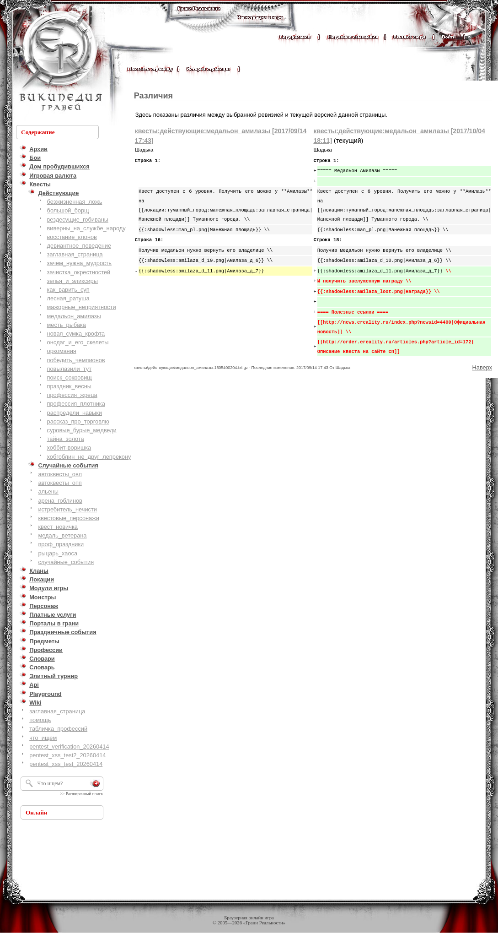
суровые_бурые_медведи (82, 430)
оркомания (61, 351)
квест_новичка (58, 526)
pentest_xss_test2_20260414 (67, 755)
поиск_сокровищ (69, 377)
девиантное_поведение (79, 245)
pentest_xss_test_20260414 (65, 763)
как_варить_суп (68, 289)
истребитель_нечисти (67, 509)
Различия (153, 95)
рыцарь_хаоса (57, 553)
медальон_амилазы (74, 316)
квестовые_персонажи (68, 518)
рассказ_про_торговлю (78, 421)
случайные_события (66, 562)
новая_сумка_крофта (76, 333)
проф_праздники (61, 544)
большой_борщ (68, 210)
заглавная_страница (75, 254)
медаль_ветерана (62, 535)
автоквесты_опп (59, 482)
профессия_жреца (72, 394)
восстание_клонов (72, 237)
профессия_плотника (76, 403)
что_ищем (43, 737)
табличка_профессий (58, 728)
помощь (40, 720)
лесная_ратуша (68, 298)
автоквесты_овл (60, 474)
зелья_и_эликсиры (72, 280)
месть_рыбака (66, 324)
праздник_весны (69, 386)
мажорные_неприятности (81, 307)
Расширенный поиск (84, 794)
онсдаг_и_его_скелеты (78, 342)
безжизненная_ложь (74, 201)
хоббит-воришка (69, 447)
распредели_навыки (74, 412)
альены (48, 491)
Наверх (482, 367)
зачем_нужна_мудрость (79, 263)
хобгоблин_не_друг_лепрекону (89, 456)
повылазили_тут (69, 368)
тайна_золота (65, 438)
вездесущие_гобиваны (77, 219)
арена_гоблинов (60, 500)
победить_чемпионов (76, 360)
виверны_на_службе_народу (86, 228)
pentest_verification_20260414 (69, 746)
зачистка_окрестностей (79, 272)
